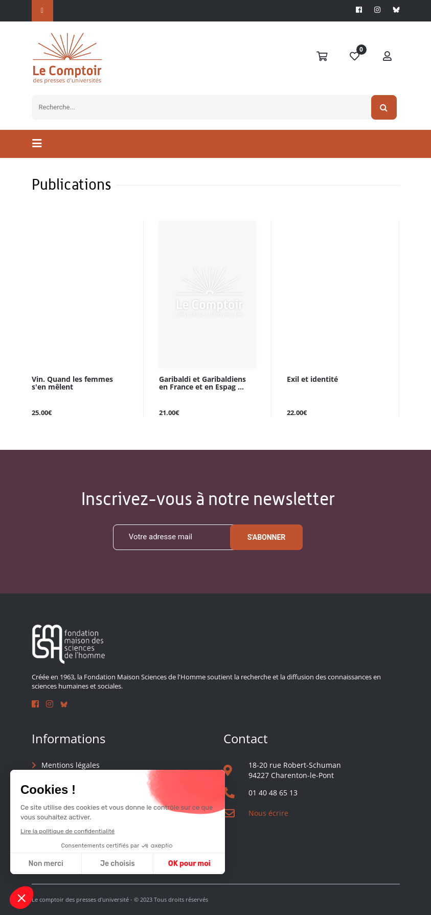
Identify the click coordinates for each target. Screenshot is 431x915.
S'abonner (266, 537)
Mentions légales (70, 765)
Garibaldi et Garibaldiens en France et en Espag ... (202, 383)
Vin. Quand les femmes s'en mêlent (72, 383)
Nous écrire (268, 813)
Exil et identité (312, 379)
